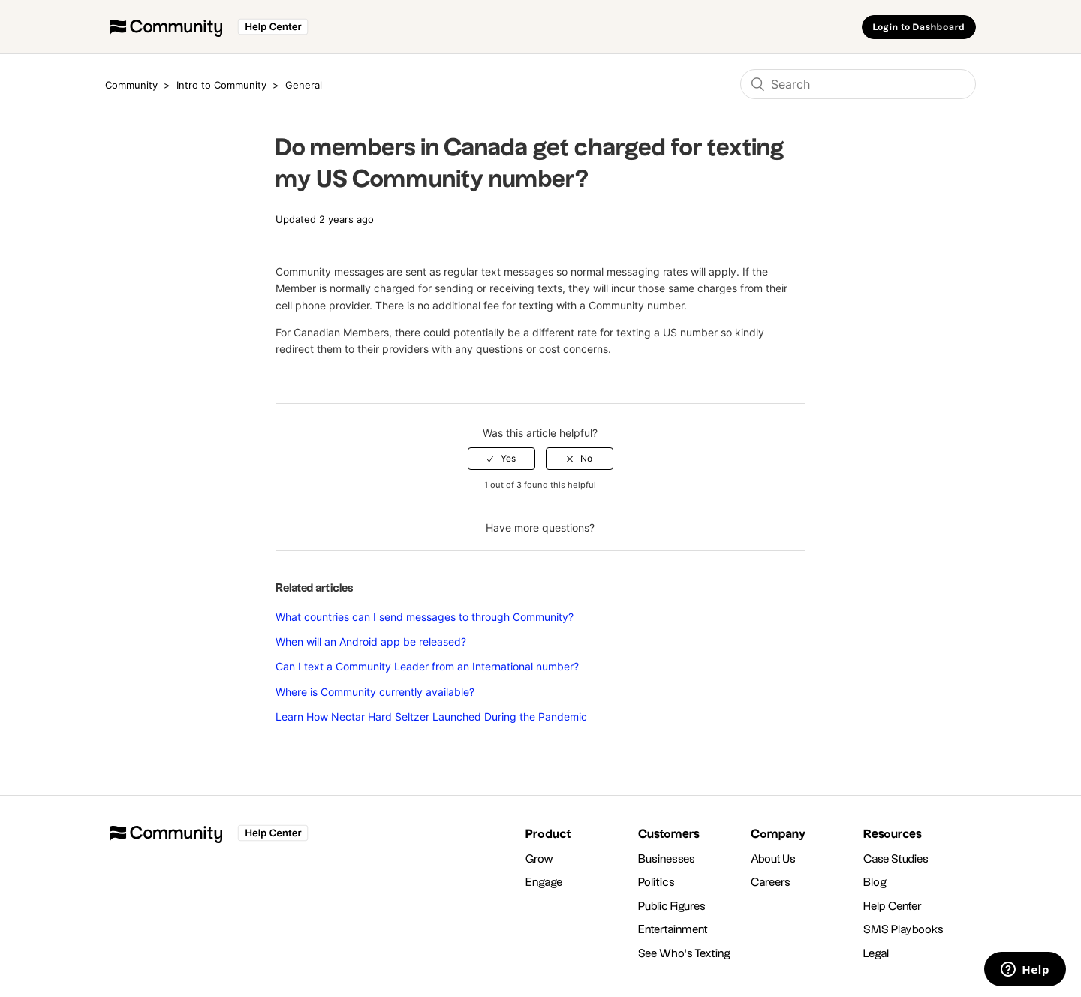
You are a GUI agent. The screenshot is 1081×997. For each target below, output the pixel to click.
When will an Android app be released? (371, 641)
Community (131, 85)
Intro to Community (222, 85)
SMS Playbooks (903, 929)
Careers (770, 882)
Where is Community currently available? (375, 691)
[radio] (501, 458)
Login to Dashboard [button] (919, 27)
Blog (875, 882)
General (303, 85)
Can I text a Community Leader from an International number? (427, 666)
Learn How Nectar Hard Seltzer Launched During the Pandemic (431, 716)
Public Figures (672, 906)
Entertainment (673, 929)
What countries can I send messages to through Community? (425, 616)
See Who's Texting (684, 953)
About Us (773, 859)
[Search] (858, 84)
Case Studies (896, 859)
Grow (539, 859)
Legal (876, 953)
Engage (543, 882)
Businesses (666, 859)
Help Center (892, 906)
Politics (656, 882)
